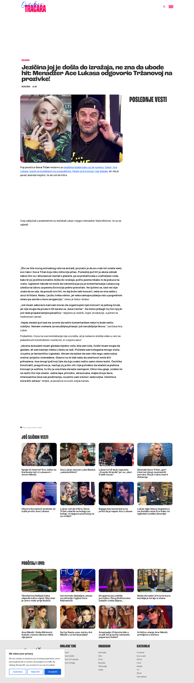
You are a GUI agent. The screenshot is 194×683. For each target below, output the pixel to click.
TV (138, 670)
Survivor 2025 (67, 656)
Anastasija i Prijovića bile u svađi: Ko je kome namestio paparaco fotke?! (114, 635)
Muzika (101, 663)
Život (139, 673)
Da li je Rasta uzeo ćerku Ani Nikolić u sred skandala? (76, 633)
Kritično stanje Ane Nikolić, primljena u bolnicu (152, 633)
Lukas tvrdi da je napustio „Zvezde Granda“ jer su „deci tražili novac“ (115, 472)
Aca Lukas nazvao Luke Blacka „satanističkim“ (77, 471)
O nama (140, 653)
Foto (100, 660)
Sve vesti (141, 656)
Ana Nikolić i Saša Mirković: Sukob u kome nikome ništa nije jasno (37, 635)
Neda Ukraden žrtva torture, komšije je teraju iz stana (154, 597)
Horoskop (142, 677)
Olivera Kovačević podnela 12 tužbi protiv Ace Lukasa (39, 510)
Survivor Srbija (67, 663)
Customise (17, 672)
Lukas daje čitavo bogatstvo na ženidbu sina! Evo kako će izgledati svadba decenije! (153, 511)
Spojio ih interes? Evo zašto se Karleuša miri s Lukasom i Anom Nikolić (39, 472)
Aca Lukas (27, 427)
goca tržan (37, 427)
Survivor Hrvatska (69, 660)
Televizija (102, 666)
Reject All (35, 672)
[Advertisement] (97, 37)
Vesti (100, 670)
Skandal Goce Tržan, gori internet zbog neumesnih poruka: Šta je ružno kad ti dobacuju (152, 473)
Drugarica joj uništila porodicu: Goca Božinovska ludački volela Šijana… (114, 598)
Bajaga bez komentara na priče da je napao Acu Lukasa (115, 510)
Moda (139, 666)
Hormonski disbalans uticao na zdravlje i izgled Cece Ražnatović (76, 598)
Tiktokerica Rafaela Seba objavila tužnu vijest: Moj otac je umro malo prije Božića (38, 598)
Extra (139, 660)
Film (100, 656)
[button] (164, 7)
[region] (35, 663)
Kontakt (102, 653)
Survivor (64, 653)
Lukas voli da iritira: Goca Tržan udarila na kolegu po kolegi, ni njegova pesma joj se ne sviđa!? (77, 513)
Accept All (52, 672)
